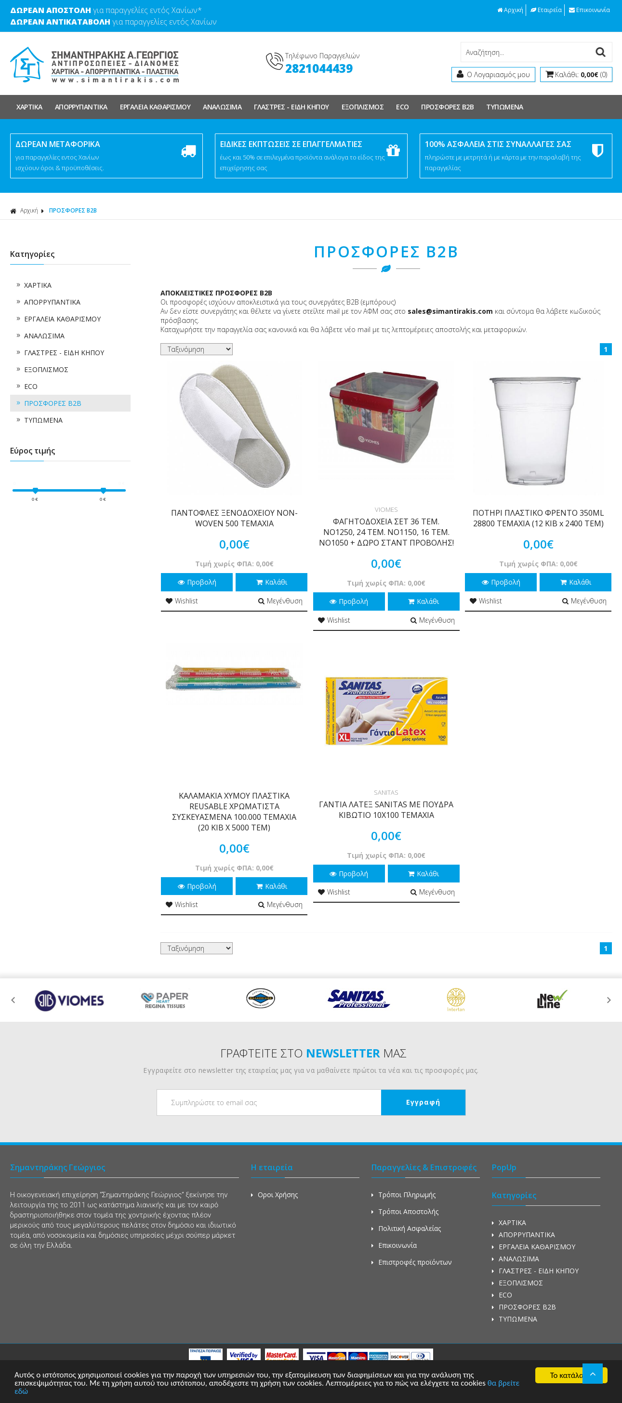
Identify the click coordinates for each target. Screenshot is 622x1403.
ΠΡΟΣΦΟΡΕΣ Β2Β (447, 106)
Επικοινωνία (589, 10)
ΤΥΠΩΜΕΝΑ (504, 106)
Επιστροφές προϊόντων (411, 1262)
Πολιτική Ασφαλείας (406, 1228)
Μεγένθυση (280, 600)
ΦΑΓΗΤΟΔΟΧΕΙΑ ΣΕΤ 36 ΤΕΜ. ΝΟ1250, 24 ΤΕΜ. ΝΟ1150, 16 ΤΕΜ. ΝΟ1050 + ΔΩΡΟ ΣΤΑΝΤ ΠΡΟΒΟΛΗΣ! (386, 532)
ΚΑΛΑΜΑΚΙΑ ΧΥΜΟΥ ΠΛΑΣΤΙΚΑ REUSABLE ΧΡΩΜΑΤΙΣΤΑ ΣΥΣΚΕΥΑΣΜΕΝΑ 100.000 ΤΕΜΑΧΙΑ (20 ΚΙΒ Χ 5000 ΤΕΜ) (234, 811)
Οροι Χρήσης (274, 1194)
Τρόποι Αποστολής (404, 1211)
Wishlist (182, 600)
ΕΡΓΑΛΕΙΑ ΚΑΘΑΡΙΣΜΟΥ (155, 106)
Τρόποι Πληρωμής (403, 1194)
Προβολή (197, 582)
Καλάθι (271, 582)
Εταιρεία (546, 10)
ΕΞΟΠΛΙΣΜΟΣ (363, 106)
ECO (402, 106)
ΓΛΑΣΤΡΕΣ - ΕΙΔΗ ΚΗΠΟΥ (291, 106)
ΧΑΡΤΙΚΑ (29, 106)
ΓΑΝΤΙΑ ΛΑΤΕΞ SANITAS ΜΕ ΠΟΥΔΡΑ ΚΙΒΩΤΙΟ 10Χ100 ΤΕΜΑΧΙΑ (386, 809)
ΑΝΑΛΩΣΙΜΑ (222, 106)
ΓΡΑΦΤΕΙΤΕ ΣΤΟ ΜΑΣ (313, 1053)
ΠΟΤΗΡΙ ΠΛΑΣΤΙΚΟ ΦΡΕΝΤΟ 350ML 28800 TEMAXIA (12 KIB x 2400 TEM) (538, 518)
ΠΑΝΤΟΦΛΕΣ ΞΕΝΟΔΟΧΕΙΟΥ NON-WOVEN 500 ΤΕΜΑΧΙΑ (234, 518)
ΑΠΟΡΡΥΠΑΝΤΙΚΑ (81, 106)
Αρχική (510, 10)
